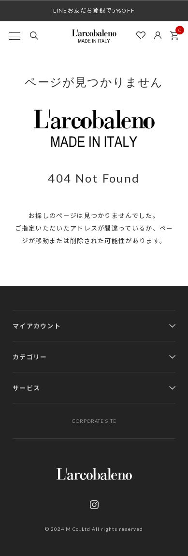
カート (176, 32)
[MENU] (14, 35)
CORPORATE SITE (94, 421)
